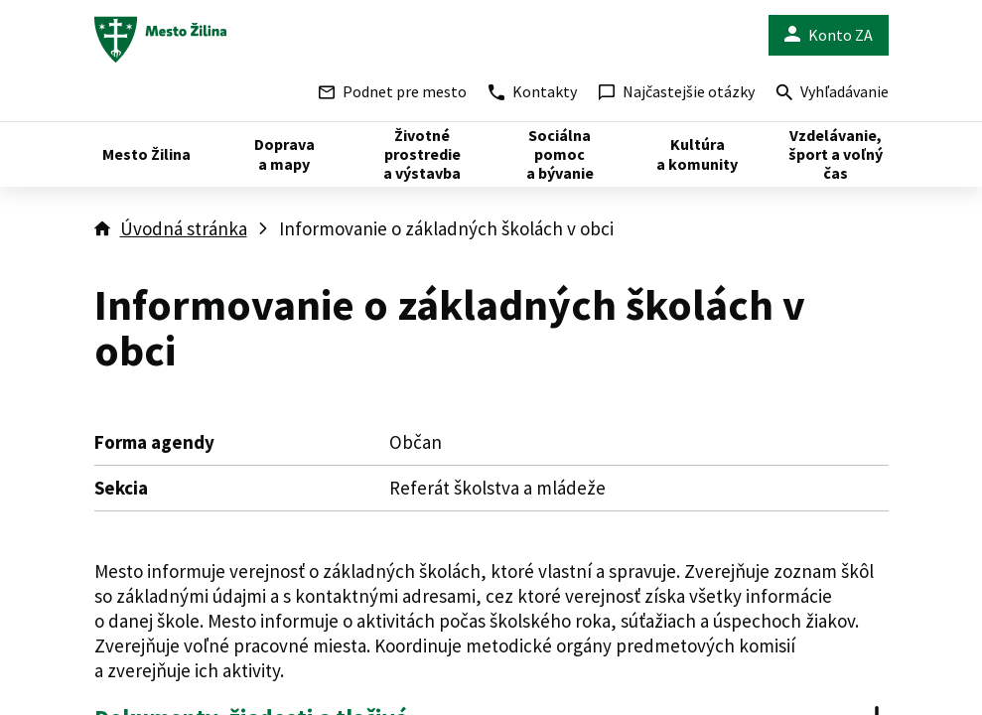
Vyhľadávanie (832, 93)
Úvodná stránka (183, 228)
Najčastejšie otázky (677, 91)
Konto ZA (828, 35)
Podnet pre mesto (393, 91)
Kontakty (533, 91)
